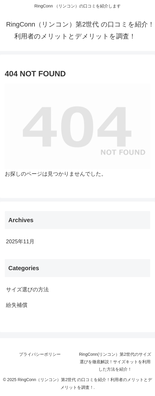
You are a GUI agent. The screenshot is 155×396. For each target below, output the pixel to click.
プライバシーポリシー (40, 354)
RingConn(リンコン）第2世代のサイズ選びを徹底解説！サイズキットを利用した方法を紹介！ (115, 362)
